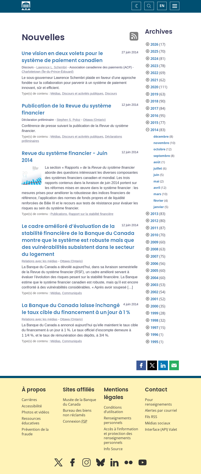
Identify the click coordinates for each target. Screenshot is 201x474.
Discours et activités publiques (82, 93)
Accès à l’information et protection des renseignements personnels (121, 436)
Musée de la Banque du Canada (79, 402)
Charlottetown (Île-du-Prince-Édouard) (48, 71)
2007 (154, 256)
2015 (154, 122)
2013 (154, 213)
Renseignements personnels (117, 420)
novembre (161, 143)
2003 (154, 284)
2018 (154, 101)
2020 (154, 87)
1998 (154, 320)
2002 (154, 292)
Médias (55, 93)
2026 (154, 44)
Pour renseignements (158, 402)
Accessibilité (32, 406)
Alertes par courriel (161, 410)
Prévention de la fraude (35, 431)
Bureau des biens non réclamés (77, 412)
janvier (158, 207)
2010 (154, 235)
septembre (161, 156)
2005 (154, 270)
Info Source (113, 448)
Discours (111, 93)
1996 (154, 334)
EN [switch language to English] (162, 5)
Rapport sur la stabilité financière (91, 214)
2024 (154, 58)
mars (157, 194)
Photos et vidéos (35, 412)
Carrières (29, 399)
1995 (154, 341)
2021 (154, 80)
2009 (154, 242)
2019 (154, 94)
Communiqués (72, 293)
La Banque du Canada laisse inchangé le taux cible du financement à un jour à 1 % (76, 309)
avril (156, 188)
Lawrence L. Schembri (51, 67)
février (158, 200)
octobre (159, 149)
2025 (154, 51)
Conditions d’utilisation (113, 409)
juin (156, 175)
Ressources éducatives (31, 420)
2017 (154, 108)
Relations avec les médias (39, 261)
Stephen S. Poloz (68, 120)
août (156, 162)
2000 (154, 306)
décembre (161, 136)
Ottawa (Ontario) (94, 120)
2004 (154, 277)
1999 (154, 313)
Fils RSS (151, 416)
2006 (154, 263)
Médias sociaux (157, 423)
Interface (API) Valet (161, 429)
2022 (154, 72)
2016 (154, 115)
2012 (154, 220)
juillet (157, 168)
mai (156, 181)
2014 (154, 129)
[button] (141, 365)
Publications (59, 214)
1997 (154, 327)
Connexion (75, 421)
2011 (154, 228)
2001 (154, 299)
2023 (154, 65)
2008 (154, 249)
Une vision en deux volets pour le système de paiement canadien (62, 57)
